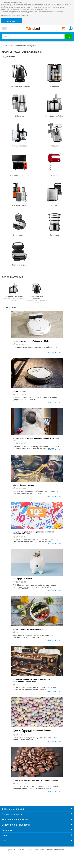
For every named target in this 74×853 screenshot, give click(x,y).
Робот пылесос (19, 391)
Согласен (11, 20)
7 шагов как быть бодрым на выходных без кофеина (35, 780)
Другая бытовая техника (23, 485)
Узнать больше (52, 352)
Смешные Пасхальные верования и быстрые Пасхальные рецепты (32, 731)
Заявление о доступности (16, 824)
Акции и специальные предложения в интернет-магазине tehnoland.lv (34, 533)
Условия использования (15, 819)
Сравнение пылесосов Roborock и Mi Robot (31, 341)
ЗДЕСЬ (27, 15)
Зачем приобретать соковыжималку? (29, 629)
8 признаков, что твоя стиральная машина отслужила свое (36, 439)
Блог (4, 840)
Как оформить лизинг (22, 579)
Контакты (7, 829)
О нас (5, 835)
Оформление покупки (13, 808)
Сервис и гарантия (12, 814)
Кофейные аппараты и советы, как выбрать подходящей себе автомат (31, 680)
